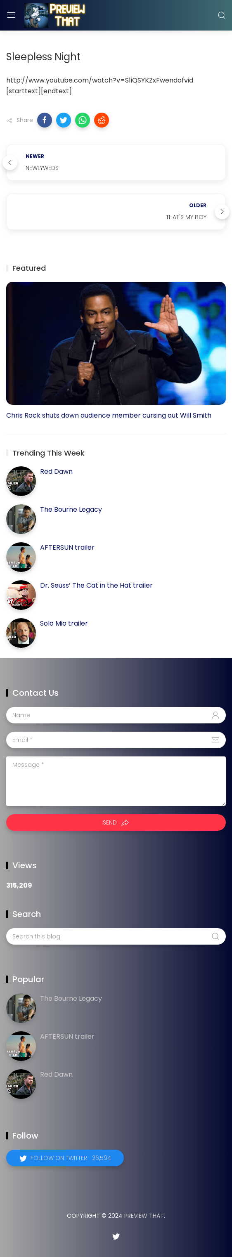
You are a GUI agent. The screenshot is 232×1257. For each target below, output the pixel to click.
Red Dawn (56, 471)
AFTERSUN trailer (67, 547)
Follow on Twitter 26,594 (71, 1158)
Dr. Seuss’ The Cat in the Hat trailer (96, 585)
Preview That (144, 1216)
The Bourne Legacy (71, 509)
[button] (44, 120)
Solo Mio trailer (64, 623)
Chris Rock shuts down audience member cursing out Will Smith (108, 415)
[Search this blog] (116, 936)
